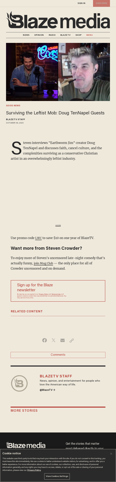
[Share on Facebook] (43, 340)
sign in (81, 3)
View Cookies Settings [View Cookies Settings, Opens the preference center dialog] (57, 476)
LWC (38, 238)
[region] (58, 465)
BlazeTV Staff (15, 120)
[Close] (111, 453)
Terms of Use (56, 294)
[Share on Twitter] (53, 340)
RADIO (52, 35)
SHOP (79, 35)
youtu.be (58, 225)
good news (13, 106)
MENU (89, 35)
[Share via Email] (62, 340)
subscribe (101, 3)
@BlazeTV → (48, 392)
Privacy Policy (43, 294)
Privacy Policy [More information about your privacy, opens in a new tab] (34, 470)
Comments (58, 355)
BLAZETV (65, 35)
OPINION (39, 35)
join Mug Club (44, 263)
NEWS (26, 35)
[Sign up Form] (84, 291)
